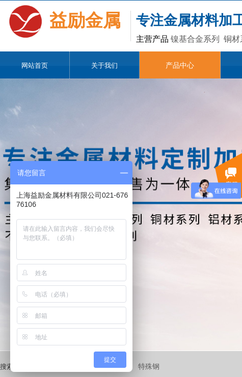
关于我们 (104, 65)
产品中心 (180, 65)
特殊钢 (148, 366)
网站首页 (34, 65)
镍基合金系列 (195, 39)
